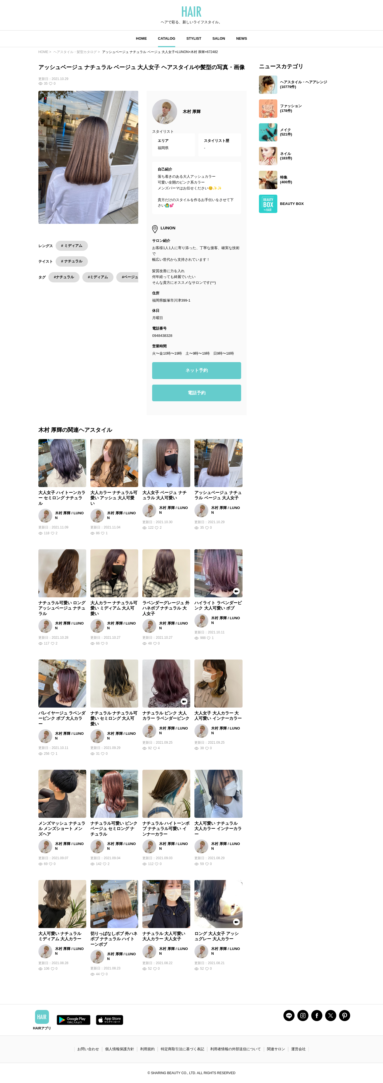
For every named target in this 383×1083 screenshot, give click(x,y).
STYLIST (193, 38)
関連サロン (276, 1049)
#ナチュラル (64, 277)
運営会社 (298, 1049)
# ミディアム (71, 246)
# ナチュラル (71, 261)
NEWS (241, 38)
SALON (218, 38)
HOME (141, 38)
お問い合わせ (88, 1049)
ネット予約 (197, 370)
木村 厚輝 (192, 111)
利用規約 (147, 1049)
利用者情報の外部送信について (235, 1049)
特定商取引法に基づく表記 (182, 1049)
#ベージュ (130, 277)
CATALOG (166, 38)
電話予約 (197, 392)
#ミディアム (98, 277)
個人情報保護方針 (119, 1049)
